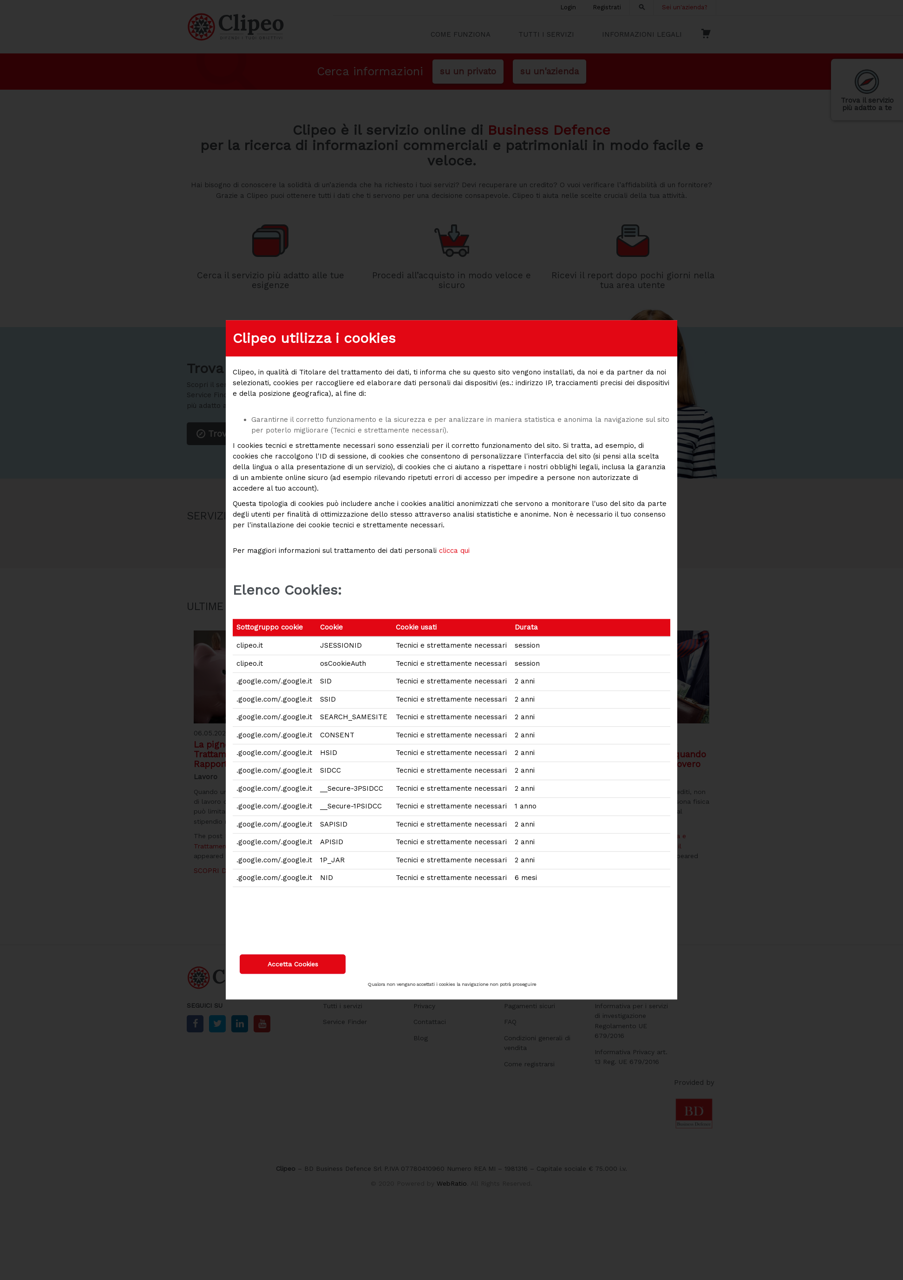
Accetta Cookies (293, 964)
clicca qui (454, 551)
